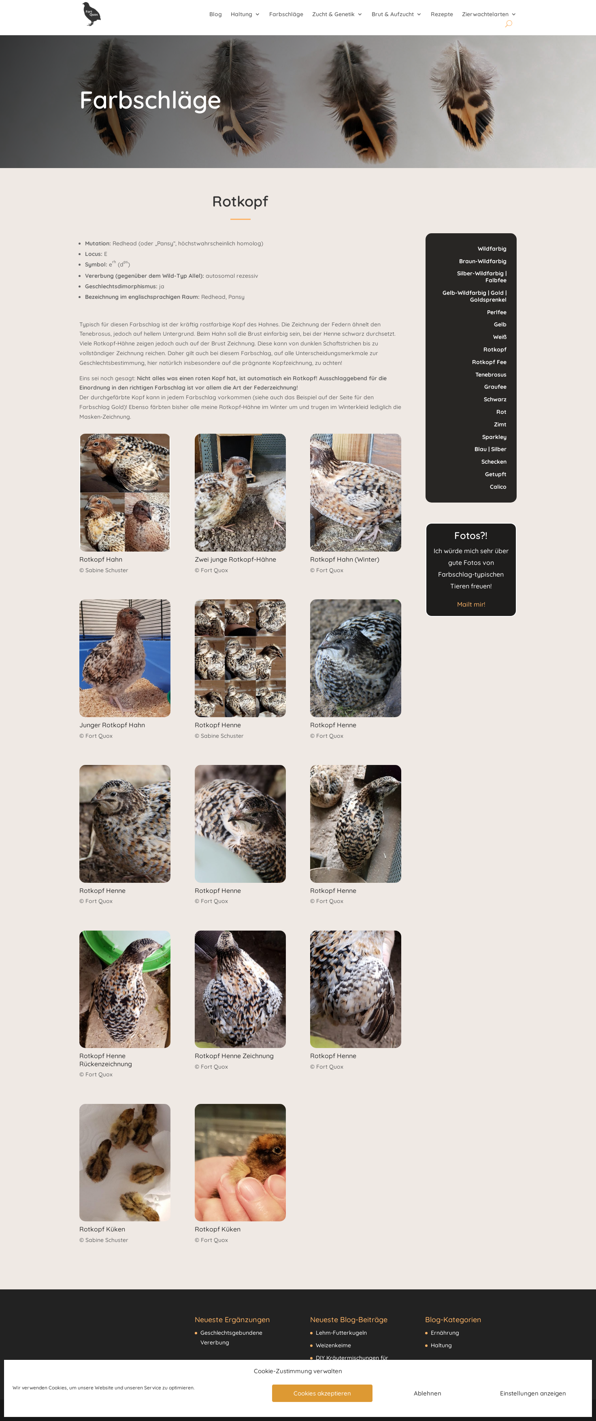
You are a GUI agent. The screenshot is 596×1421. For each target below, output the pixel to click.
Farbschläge (286, 14)
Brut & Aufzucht (393, 14)
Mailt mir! (471, 604)
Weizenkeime (333, 1345)
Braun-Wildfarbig (483, 261)
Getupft (496, 474)
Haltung (241, 14)
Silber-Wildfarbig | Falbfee (482, 277)
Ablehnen (427, 1393)
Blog (215, 14)
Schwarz (495, 399)
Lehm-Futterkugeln (341, 1332)
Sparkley (494, 437)
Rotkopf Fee (489, 362)
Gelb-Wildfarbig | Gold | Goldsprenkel (475, 296)
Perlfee (497, 312)
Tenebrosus (491, 374)
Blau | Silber (491, 449)
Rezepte (442, 14)
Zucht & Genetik (333, 14)
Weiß (500, 337)
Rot (501, 411)
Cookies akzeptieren (322, 1393)
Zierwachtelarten (485, 14)
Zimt (500, 424)
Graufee (495, 386)
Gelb (500, 324)
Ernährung (445, 1332)
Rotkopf (495, 349)
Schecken (494, 461)
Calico (498, 486)
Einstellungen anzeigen (533, 1393)
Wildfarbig (492, 248)
